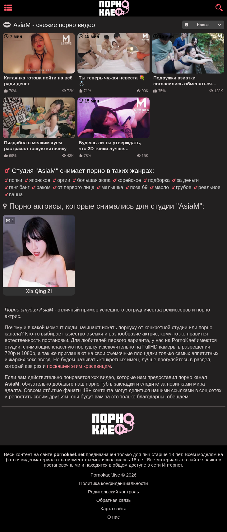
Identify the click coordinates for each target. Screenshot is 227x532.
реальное (209, 187)
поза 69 (139, 187)
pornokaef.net (69, 454)
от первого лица (76, 187)
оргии (63, 180)
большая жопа (93, 180)
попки (15, 180)
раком (43, 187)
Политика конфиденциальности (113, 483)
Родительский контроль (113, 491)
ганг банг (19, 187)
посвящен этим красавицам (79, 366)
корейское (129, 180)
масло (162, 187)
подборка (159, 180)
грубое (184, 187)
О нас (113, 517)
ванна (16, 194)
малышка (112, 187)
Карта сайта (113, 508)
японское (39, 180)
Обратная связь (113, 500)
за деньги (188, 180)
